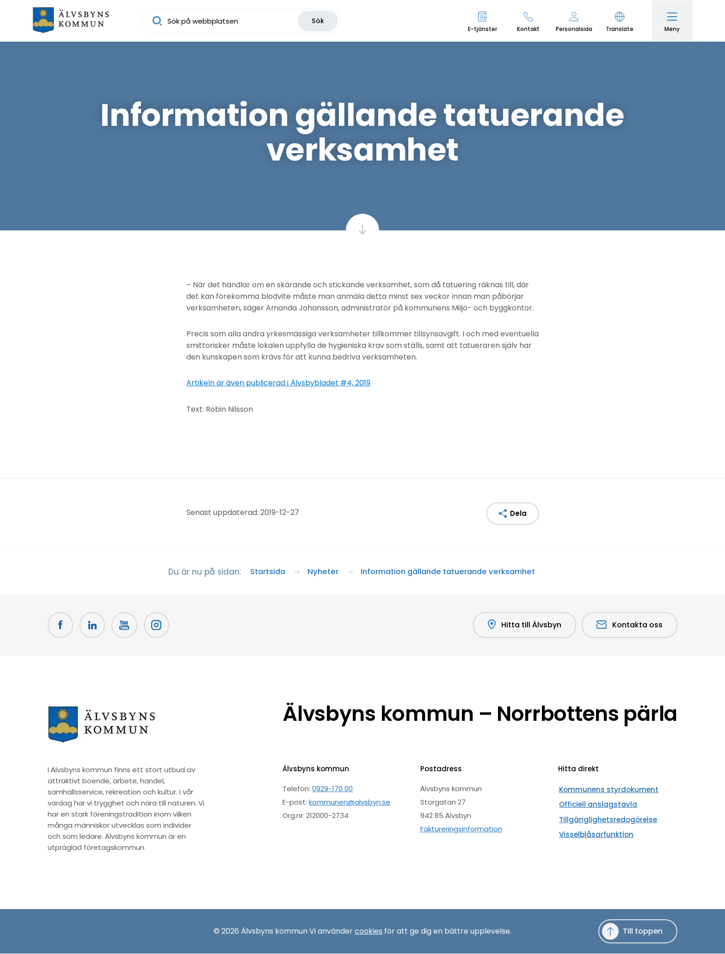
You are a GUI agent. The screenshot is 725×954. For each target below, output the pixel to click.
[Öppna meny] (672, 21)
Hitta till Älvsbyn (524, 626)
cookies (368, 931)
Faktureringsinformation (461, 829)
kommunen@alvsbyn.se (349, 802)
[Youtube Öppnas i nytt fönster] (125, 626)
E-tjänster (481, 29)
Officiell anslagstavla (594, 802)
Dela (518, 513)
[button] (619, 21)
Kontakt (527, 29)
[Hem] (71, 21)
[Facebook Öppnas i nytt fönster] (61, 626)
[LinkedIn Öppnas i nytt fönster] (93, 626)
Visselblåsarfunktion (592, 829)
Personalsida (573, 29)
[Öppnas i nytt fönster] (158, 626)
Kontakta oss (629, 625)
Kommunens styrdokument (605, 789)
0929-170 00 (332, 789)
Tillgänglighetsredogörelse (604, 816)
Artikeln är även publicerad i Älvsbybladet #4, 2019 (278, 383)
